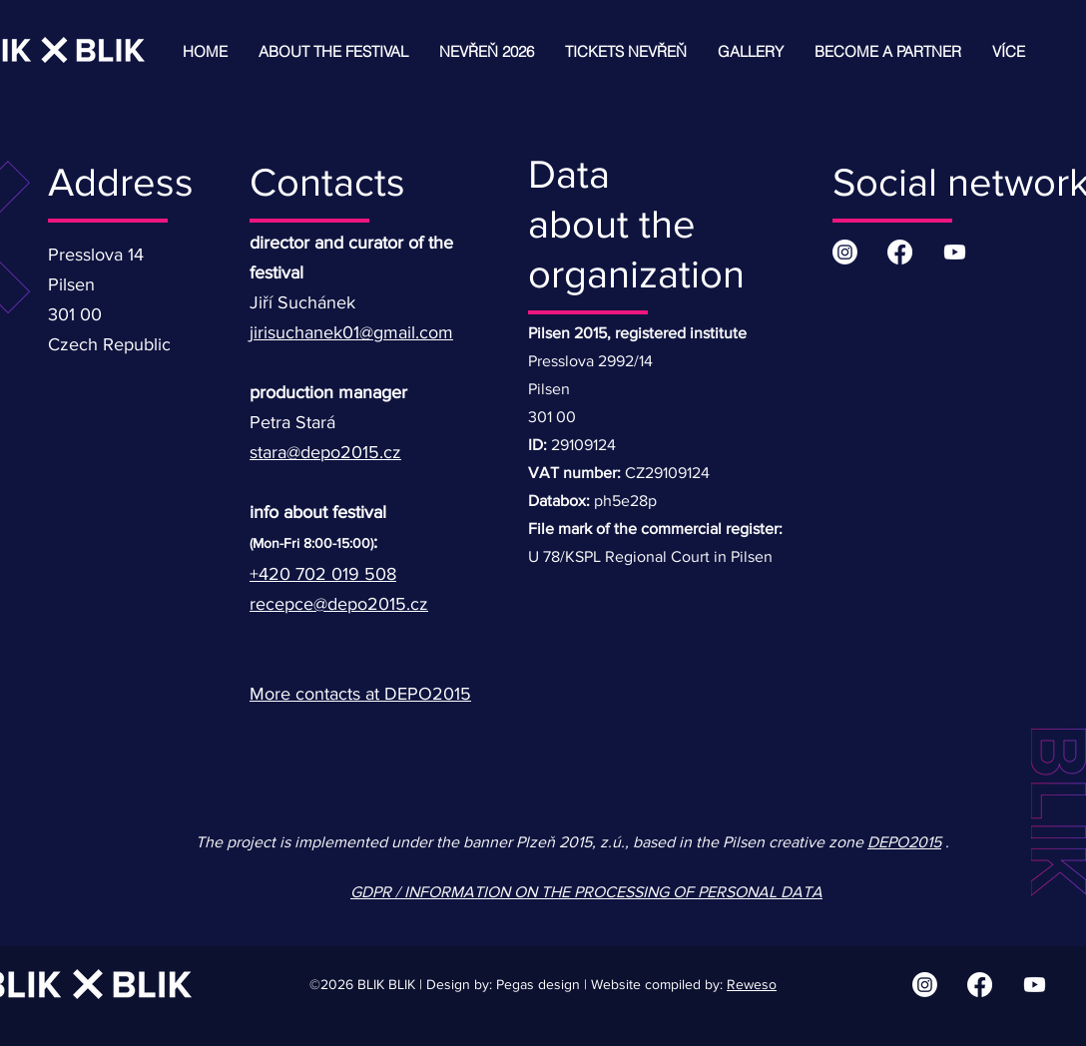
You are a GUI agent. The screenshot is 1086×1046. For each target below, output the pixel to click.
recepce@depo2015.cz (339, 604)
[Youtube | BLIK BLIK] (954, 252)
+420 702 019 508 (323, 574)
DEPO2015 (904, 841)
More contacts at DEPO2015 (360, 694)
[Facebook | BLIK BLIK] (899, 252)
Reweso (752, 984)
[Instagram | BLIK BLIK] (844, 252)
